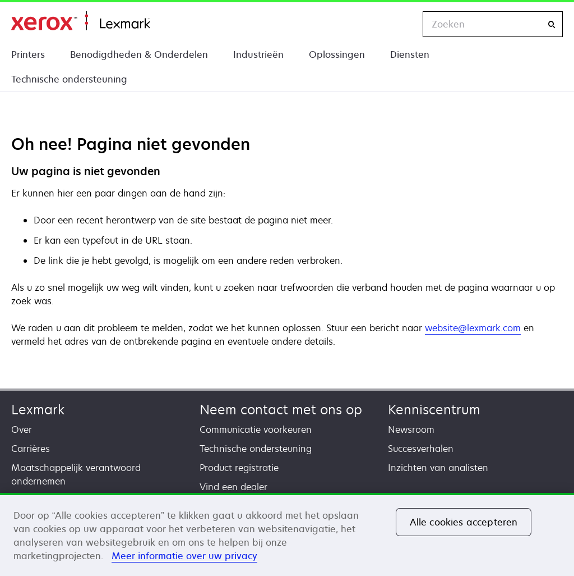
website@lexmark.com (473, 328)
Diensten (409, 54)
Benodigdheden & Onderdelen (139, 54)
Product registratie (239, 467)
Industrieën (258, 54)
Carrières (30, 448)
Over (21, 429)
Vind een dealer (233, 487)
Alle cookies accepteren (464, 522)
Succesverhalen (420, 448)
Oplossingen (337, 54)
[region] (287, 534)
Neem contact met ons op (281, 409)
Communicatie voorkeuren (256, 429)
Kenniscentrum (434, 409)
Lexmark (37, 409)
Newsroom (411, 429)
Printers (28, 54)
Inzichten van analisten (438, 467)
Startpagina (80, 21)
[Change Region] (402, 24)
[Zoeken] (551, 24)
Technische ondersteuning (69, 79)
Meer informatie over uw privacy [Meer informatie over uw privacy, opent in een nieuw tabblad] (184, 556)
